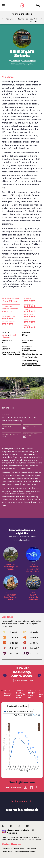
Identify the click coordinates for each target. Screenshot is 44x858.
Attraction (15, 61)
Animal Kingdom (29, 61)
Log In (39, 5)
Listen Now (12, 844)
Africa (4, 335)
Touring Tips (23, 19)
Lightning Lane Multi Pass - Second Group (11, 353)
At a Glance (11, 19)
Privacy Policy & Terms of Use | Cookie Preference (19, 851)
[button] (41, 18)
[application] (22, 744)
